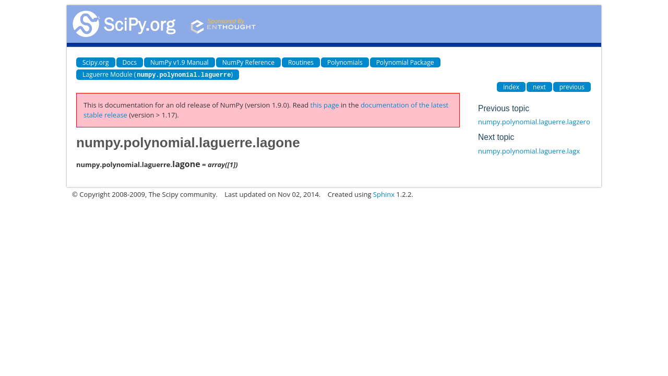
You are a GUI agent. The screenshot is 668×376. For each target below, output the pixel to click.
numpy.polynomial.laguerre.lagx (529, 150)
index (511, 86)
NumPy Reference (248, 62)
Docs (130, 62)
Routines (301, 62)
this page (325, 104)
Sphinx (384, 193)
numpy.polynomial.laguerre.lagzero (534, 121)
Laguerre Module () (157, 74)
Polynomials (345, 62)
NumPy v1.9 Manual (179, 62)
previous (571, 86)
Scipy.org (95, 62)
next (539, 86)
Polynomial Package (405, 62)
